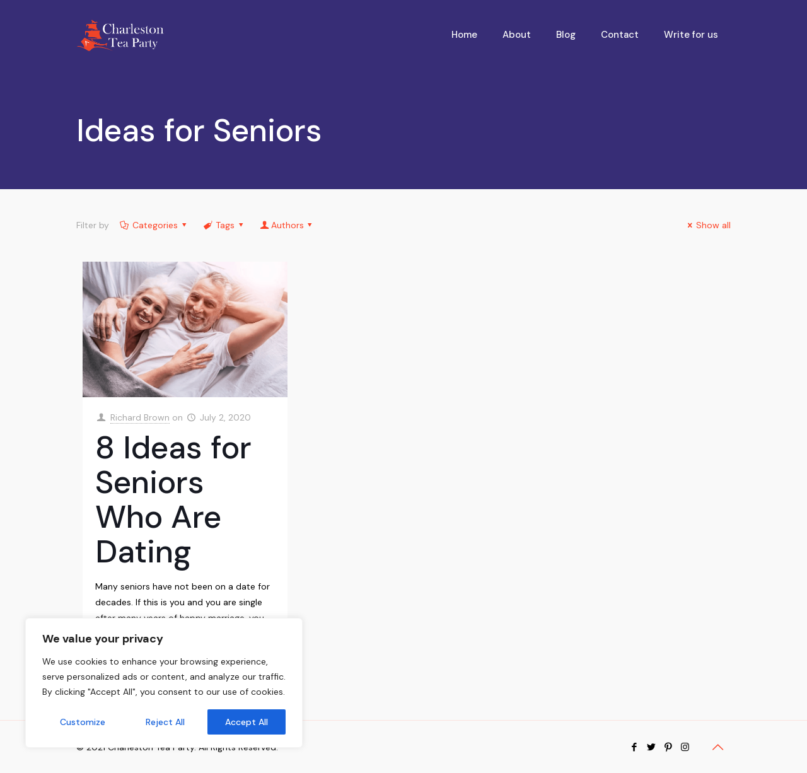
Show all (707, 225)
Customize (82, 722)
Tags (224, 225)
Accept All (246, 722)
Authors (287, 225)
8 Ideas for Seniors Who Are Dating (173, 499)
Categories (154, 225)
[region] (164, 683)
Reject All (165, 722)
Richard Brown (140, 417)
